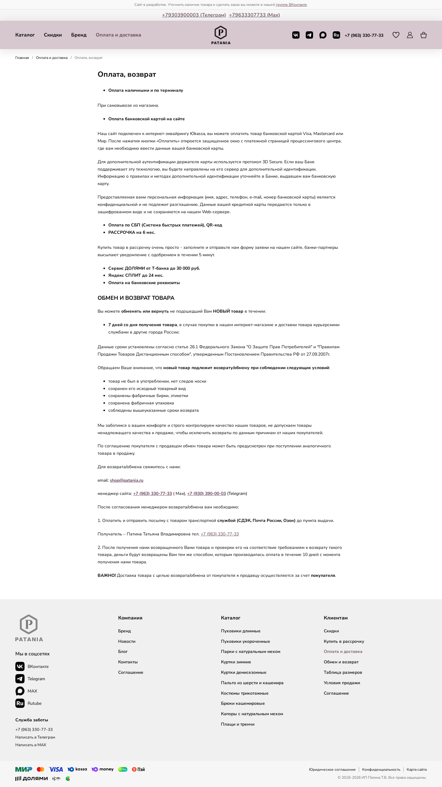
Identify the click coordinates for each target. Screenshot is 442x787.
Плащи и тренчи (237, 724)
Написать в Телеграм (35, 737)
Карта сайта (417, 769)
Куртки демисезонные (243, 672)
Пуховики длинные (241, 631)
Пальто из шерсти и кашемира (252, 683)
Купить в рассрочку (344, 641)
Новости (126, 641)
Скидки (53, 35)
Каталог (25, 35)
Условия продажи (342, 683)
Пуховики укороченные (245, 641)
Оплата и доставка (118, 35)
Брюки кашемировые (243, 703)
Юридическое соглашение (332, 769)
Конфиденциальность (381, 769)
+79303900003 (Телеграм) (194, 15)
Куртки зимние (236, 662)
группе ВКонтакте (291, 4)
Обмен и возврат (341, 662)
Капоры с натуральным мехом (252, 714)
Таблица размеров (343, 672)
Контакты (128, 662)
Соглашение (130, 672)
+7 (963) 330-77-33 (364, 35)
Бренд (79, 35)
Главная (22, 57)
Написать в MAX (30, 745)
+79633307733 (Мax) (254, 15)
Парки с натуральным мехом (250, 651)
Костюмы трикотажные (245, 693)
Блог (123, 651)
